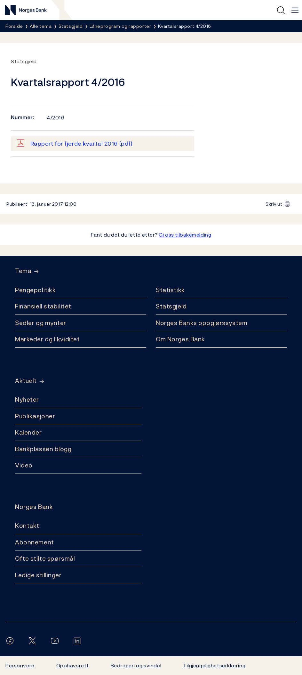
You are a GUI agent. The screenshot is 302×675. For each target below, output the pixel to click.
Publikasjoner (35, 416)
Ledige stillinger (38, 575)
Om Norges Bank (180, 339)
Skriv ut (274, 204)
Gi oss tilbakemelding (185, 235)
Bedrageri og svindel (136, 665)
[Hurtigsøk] (281, 10)
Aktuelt (26, 380)
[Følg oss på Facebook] (11, 640)
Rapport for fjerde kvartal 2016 (81, 143)
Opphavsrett (72, 665)
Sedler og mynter (40, 322)
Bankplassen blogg (43, 448)
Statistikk (170, 289)
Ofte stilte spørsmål (45, 558)
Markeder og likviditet (47, 339)
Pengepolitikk (35, 289)
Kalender (28, 432)
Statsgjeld (171, 306)
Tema (23, 271)
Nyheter (27, 399)
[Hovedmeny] (295, 10)
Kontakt (27, 525)
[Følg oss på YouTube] (56, 640)
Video (24, 465)
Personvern (20, 665)
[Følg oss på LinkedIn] (78, 640)
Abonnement (34, 542)
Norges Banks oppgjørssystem (201, 322)
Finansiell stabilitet (43, 306)
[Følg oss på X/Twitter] (33, 640)
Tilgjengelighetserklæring (214, 665)
